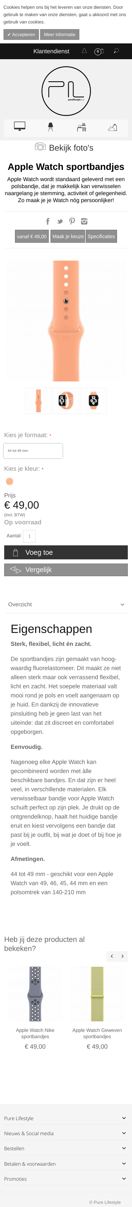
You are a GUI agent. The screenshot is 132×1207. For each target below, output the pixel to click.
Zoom (66, 321)
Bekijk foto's (71, 148)
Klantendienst (51, 51)
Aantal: (14, 535)
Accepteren (23, 34)
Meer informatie (59, 34)
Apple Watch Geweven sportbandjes (97, 1033)
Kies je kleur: (23, 468)
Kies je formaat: (26, 435)
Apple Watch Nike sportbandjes (35, 1033)
